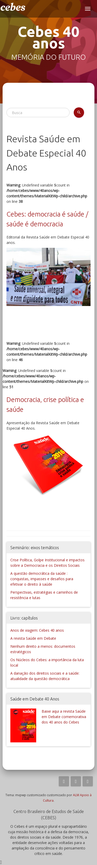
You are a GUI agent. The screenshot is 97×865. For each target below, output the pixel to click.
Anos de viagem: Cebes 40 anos (37, 630)
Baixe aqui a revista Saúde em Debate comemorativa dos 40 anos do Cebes (64, 717)
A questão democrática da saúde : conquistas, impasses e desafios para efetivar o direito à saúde (41, 579)
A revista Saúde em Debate (33, 638)
